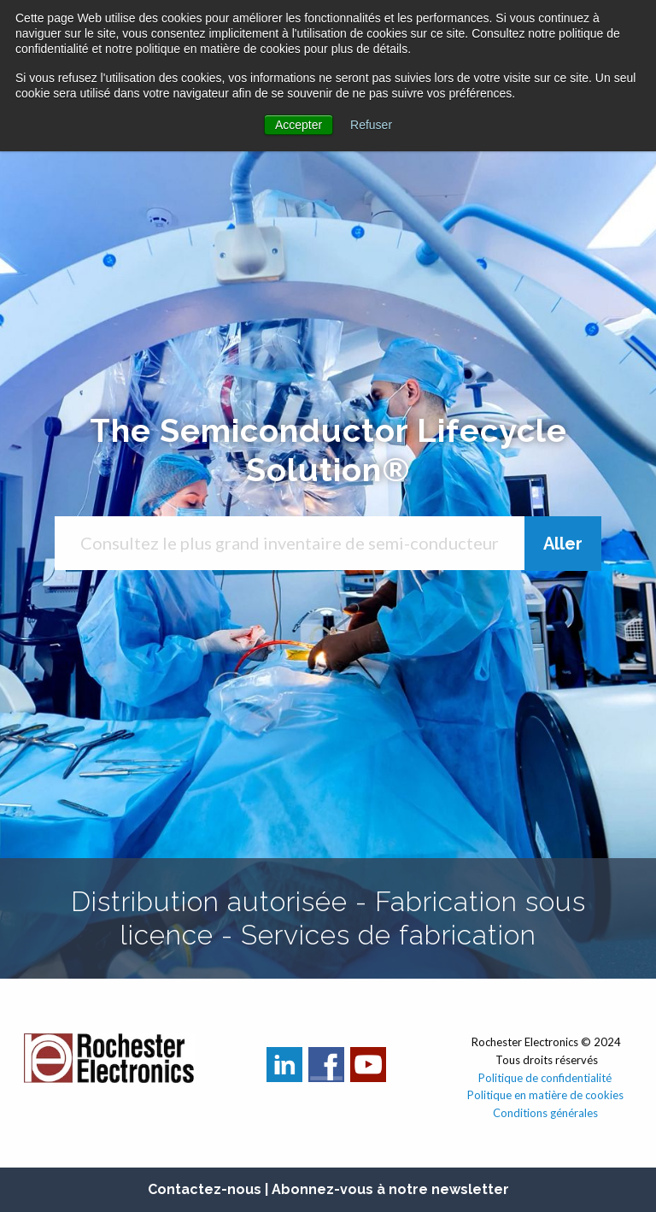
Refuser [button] (371, 125)
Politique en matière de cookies (546, 1095)
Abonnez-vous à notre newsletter (390, 1189)
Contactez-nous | (210, 1189)
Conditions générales (546, 1113)
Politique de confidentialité (545, 1078)
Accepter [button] (298, 125)
